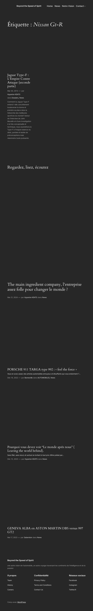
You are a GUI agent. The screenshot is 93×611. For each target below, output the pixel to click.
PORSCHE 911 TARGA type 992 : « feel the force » (42, 369)
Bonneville (29, 378)
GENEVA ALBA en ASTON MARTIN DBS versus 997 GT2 (45, 530)
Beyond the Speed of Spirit (29, 6)
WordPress (21, 602)
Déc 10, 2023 (12, 459)
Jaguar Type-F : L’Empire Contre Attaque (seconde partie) (18, 80)
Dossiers (15, 98)
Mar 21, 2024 (12, 297)
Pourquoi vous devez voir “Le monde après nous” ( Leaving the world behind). (40, 449)
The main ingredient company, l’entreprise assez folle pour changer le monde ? (44, 287)
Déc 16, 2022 (12, 378)
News (21, 98)
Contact (80, 6)
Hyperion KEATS (13, 94)
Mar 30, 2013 (12, 91)
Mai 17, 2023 (12, 537)
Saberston (28, 537)
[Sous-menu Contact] (84, 6)
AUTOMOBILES (44, 378)
